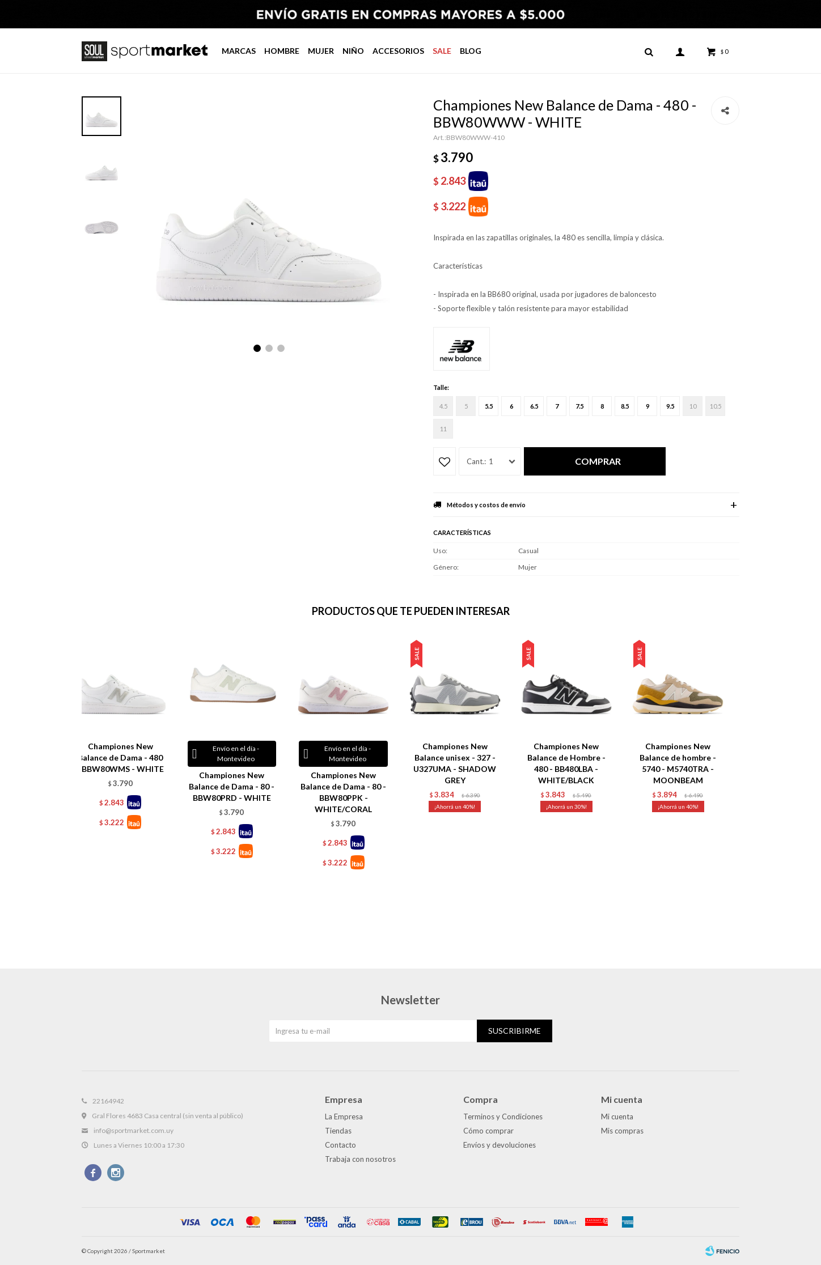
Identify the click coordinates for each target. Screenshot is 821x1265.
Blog (470, 51)
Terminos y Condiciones (503, 1116)
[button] (257, 348)
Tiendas (338, 1130)
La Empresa (344, 1116)
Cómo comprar (488, 1130)
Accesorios (398, 51)
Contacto (340, 1144)
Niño (353, 51)
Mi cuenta (617, 1116)
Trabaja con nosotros (360, 1159)
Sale (442, 51)
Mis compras (622, 1130)
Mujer (321, 51)
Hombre (281, 51)
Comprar (598, 461)
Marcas (239, 51)
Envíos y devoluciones (499, 1144)
